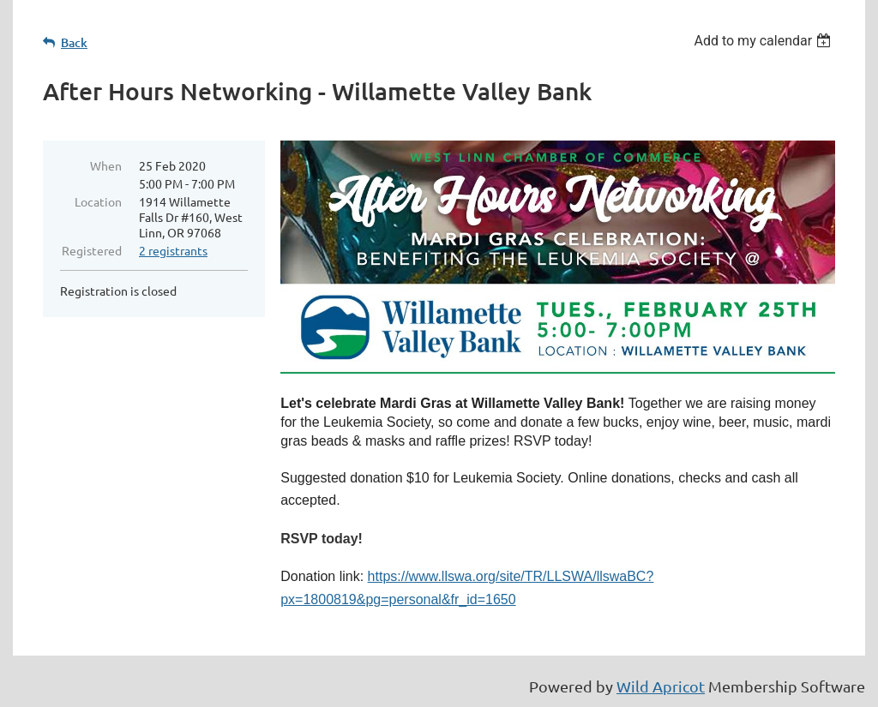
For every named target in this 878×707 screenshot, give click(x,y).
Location (98, 201)
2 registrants (173, 250)
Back (74, 42)
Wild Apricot (660, 686)
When (106, 165)
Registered (92, 250)
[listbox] (764, 40)
